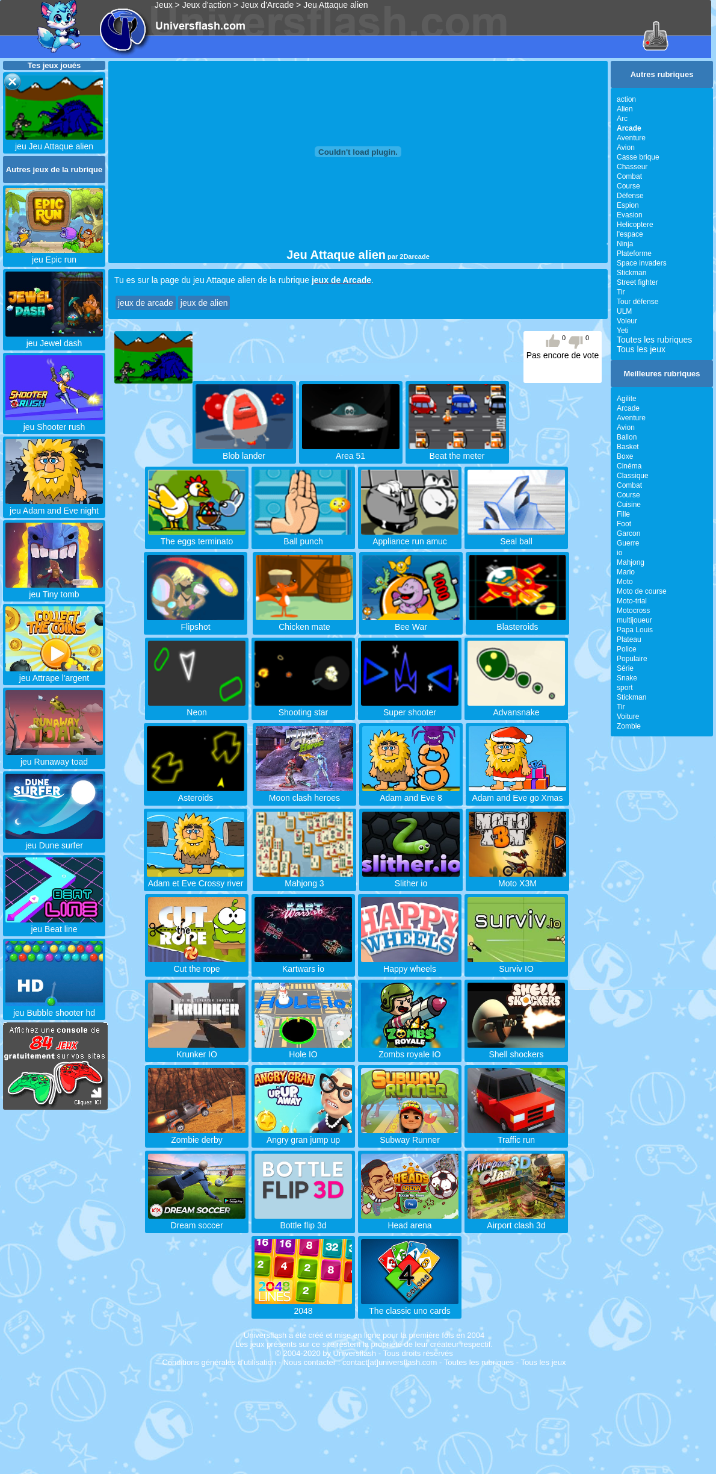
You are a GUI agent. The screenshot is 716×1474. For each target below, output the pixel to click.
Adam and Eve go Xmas (517, 793)
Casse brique (638, 157)
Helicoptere (635, 224)
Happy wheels (409, 964)
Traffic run (516, 1135)
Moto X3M (517, 878)
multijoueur (634, 620)
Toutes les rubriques (654, 339)
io (619, 553)
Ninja (625, 244)
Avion (626, 147)
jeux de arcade (145, 303)
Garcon (628, 533)
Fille (623, 514)
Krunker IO (196, 1049)
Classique (633, 475)
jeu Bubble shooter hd (54, 1008)
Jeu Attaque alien (335, 5)
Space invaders (642, 263)
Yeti (623, 330)
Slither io (411, 878)
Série (625, 668)
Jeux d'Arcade (267, 5)
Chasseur (632, 167)
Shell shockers (516, 1049)
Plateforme (634, 253)
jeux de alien (204, 303)
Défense (630, 195)
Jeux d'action (206, 5)
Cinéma (629, 466)
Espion (628, 205)
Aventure (631, 138)
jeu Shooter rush (54, 422)
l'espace (630, 234)
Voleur (627, 321)
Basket (628, 447)
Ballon (627, 437)
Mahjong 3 (304, 878)
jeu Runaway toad (54, 757)
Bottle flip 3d (303, 1220)
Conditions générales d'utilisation (219, 1362)
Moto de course (642, 591)
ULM (624, 311)
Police (627, 649)
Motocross (633, 610)
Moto (625, 581)
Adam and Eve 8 (411, 793)
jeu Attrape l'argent (54, 673)
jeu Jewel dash (54, 338)
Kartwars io (303, 964)
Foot (624, 524)
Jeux (164, 5)
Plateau (629, 639)
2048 (303, 1306)
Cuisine (629, 504)
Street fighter (637, 282)
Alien (625, 109)
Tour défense (637, 301)
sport (625, 687)
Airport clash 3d (516, 1220)
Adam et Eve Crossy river (195, 878)
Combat (629, 176)
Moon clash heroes (304, 793)
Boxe (625, 456)
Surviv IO (516, 964)
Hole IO (303, 1049)
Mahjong (630, 562)
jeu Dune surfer (54, 840)
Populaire (632, 659)
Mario (626, 572)
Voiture (628, 716)
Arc (622, 118)
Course (628, 186)
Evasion (630, 215)
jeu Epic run (54, 254)
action (626, 99)
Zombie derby (196, 1135)
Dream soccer (196, 1220)
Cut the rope (196, 964)
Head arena (409, 1220)
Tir (621, 292)
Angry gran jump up (303, 1135)
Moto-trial (632, 601)
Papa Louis (635, 630)
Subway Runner (409, 1135)
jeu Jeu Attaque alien (54, 141)
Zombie (629, 726)
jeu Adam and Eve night (54, 505)
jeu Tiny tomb (54, 589)
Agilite (627, 398)
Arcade (628, 408)
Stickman (631, 273)
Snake (627, 678)
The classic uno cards (409, 1306)
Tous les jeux (641, 349)
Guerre (628, 543)
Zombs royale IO (409, 1049)
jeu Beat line (54, 924)
